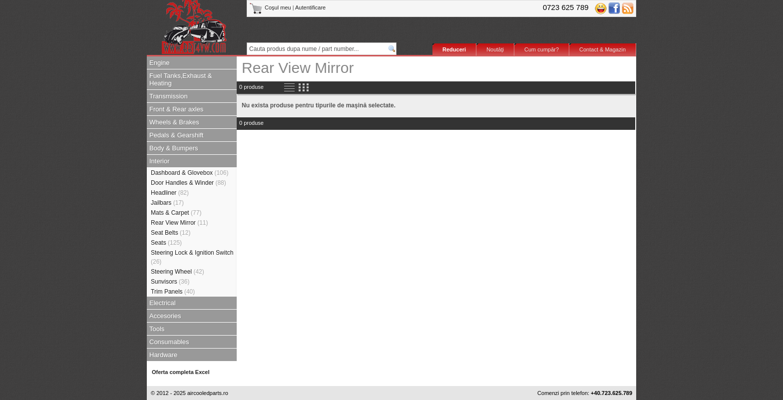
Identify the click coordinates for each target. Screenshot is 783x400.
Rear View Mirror (179, 222)
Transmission (168, 96)
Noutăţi (495, 49)
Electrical (162, 303)
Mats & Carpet (176, 212)
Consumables (169, 342)
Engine (159, 62)
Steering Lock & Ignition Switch (192, 257)
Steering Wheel (177, 271)
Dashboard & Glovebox (189, 172)
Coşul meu (271, 7)
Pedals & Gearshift (176, 135)
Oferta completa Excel (181, 372)
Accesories (165, 316)
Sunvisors (170, 281)
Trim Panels (173, 291)
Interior (159, 161)
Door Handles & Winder (188, 182)
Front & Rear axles (176, 109)
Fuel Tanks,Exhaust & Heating (180, 79)
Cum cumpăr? (541, 49)
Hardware (163, 355)
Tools (156, 329)
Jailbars (167, 202)
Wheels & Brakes (174, 122)
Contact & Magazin (602, 49)
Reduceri (454, 49)
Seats (166, 242)
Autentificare (310, 7)
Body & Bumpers (173, 148)
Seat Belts (170, 232)
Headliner (170, 192)
